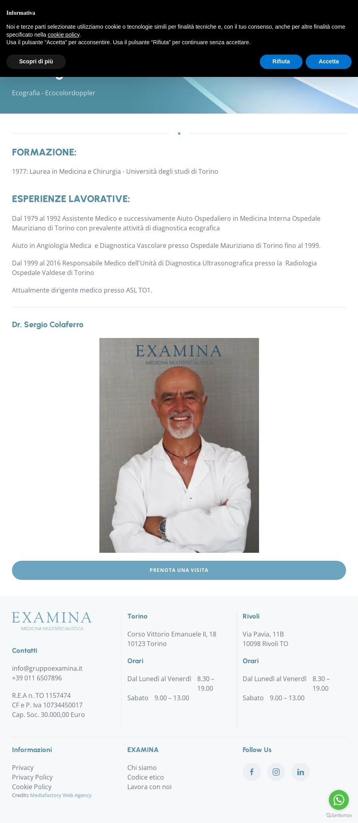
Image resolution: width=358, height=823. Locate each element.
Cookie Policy (31, 786)
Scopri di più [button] (36, 61)
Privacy (23, 767)
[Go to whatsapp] (339, 800)
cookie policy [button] (63, 34)
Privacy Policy (32, 777)
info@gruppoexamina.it (47, 668)
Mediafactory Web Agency (61, 795)
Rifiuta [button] (281, 61)
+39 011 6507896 (37, 678)
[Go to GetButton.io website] (339, 815)
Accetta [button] (328, 61)
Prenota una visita (179, 570)
